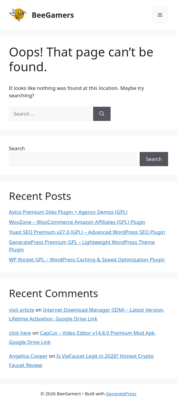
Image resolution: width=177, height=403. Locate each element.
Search (17, 148)
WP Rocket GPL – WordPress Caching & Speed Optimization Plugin (87, 259)
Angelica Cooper (28, 355)
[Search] (102, 114)
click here (20, 332)
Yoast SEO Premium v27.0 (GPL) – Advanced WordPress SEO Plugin (87, 232)
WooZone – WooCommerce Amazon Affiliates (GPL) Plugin (77, 222)
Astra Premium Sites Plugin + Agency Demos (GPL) (68, 211)
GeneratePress (121, 393)
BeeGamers (53, 15)
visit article (21, 309)
